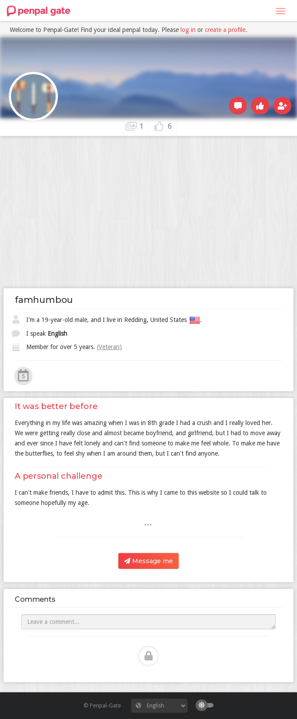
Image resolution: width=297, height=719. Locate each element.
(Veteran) (109, 346)
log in (188, 29)
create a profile (225, 29)
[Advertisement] (148, 205)
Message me (148, 561)
